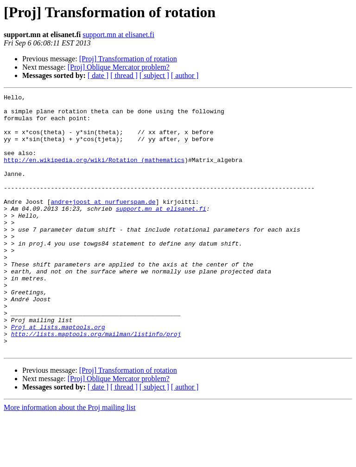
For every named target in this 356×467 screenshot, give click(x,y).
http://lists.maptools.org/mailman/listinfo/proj (96, 382)
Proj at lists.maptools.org (58, 374)
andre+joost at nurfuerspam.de (103, 224)
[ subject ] (154, 75)
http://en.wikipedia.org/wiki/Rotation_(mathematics (94, 173)
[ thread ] (124, 75)
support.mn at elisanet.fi (118, 35)
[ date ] (98, 75)
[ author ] (185, 75)
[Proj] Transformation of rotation (128, 59)
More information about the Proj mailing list (69, 459)
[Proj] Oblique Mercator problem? (119, 67)
